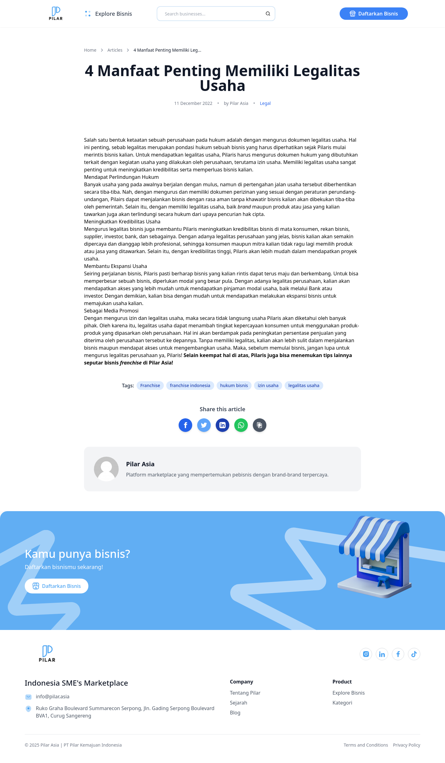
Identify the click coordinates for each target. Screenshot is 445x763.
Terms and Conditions (366, 745)
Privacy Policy (406, 745)
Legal (265, 103)
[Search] (268, 14)
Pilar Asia (160, 362)
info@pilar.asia (53, 696)
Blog (235, 712)
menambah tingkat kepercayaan (226, 325)
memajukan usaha (105, 303)
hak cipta (253, 214)
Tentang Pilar (245, 692)
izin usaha (269, 162)
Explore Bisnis (349, 692)
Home (90, 50)
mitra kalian (266, 243)
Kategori (342, 702)
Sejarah (238, 702)
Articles (115, 50)
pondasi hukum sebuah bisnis (210, 147)
